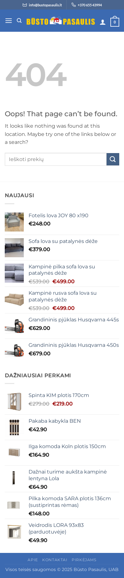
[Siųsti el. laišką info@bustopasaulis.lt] (42, 5)
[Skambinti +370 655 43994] (86, 5)
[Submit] (113, 159)
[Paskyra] (103, 22)
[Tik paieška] (19, 21)
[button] (8, 20)
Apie (33, 559)
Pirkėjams (84, 559)
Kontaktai (55, 559)
